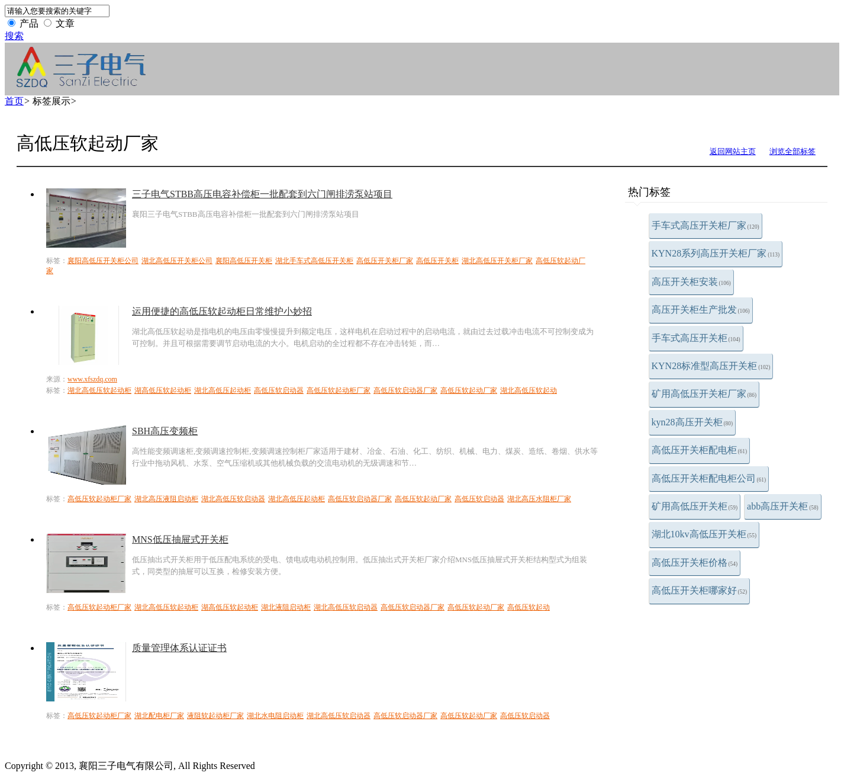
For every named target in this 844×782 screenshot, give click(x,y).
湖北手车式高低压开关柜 (314, 261)
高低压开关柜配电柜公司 (709, 478)
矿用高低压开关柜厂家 (704, 394)
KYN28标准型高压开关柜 (711, 366)
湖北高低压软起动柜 (99, 390)
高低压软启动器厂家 (405, 390)
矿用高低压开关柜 (695, 506)
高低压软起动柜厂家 (339, 390)
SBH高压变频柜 (165, 431)
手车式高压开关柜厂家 (705, 225)
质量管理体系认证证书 (179, 648)
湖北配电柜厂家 (159, 716)
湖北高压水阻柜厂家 (539, 499)
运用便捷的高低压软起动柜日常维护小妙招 (222, 311)
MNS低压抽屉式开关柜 (180, 539)
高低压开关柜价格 (695, 562)
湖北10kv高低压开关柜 (704, 534)
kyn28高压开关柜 (692, 422)
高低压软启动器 (279, 390)
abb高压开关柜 (783, 506)
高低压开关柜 (437, 261)
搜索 (14, 36)
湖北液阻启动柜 (286, 607)
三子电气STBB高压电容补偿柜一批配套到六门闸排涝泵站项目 (262, 194)
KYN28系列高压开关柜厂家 (716, 253)
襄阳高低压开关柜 (243, 261)
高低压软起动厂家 (468, 390)
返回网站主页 (733, 151)
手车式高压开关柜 (696, 338)
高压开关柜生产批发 (701, 310)
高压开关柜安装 (691, 282)
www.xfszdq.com (92, 379)
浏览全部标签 (792, 151)
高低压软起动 (528, 607)
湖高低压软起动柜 (162, 390)
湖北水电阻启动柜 (275, 716)
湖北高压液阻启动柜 (166, 499)
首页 (14, 101)
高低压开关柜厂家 (384, 261)
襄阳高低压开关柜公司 (102, 261)
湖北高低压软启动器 (233, 499)
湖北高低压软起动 (528, 390)
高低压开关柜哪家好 (700, 590)
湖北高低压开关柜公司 (176, 261)
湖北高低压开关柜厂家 (497, 261)
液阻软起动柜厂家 (215, 716)
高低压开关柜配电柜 (700, 450)
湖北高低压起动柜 (222, 390)
